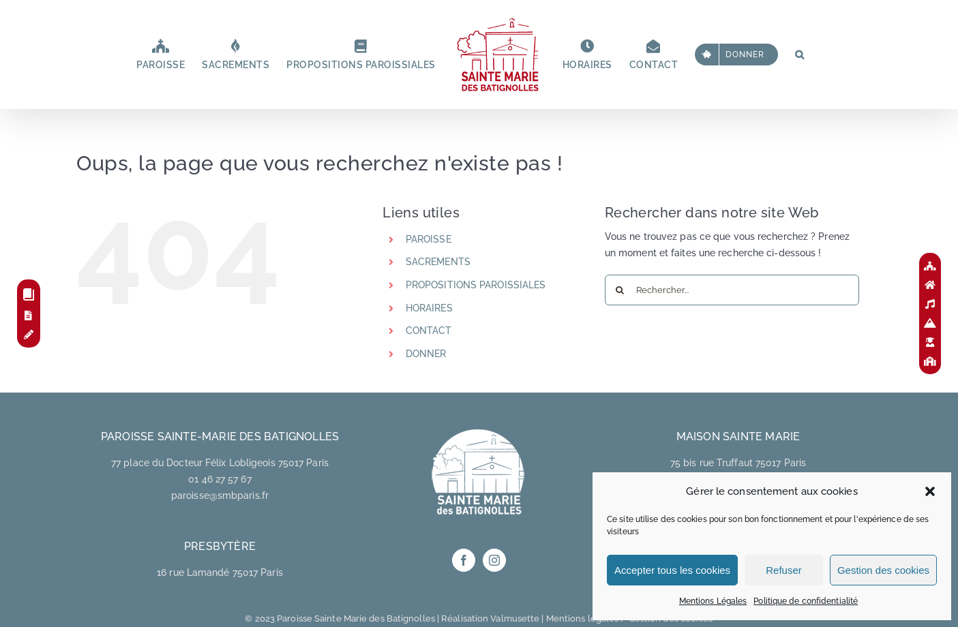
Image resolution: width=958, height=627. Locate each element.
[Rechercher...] (732, 290)
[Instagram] (494, 560)
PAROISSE (428, 239)
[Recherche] (620, 290)
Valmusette (514, 618)
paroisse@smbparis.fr (220, 495)
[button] (930, 491)
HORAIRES (429, 308)
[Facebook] (463, 560)
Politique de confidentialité (805, 601)
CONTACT (429, 330)
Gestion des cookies (883, 570)
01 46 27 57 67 (219, 479)
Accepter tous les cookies (672, 570)
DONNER (426, 353)
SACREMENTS (438, 261)
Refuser (784, 570)
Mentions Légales (713, 601)
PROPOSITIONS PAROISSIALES (476, 284)
